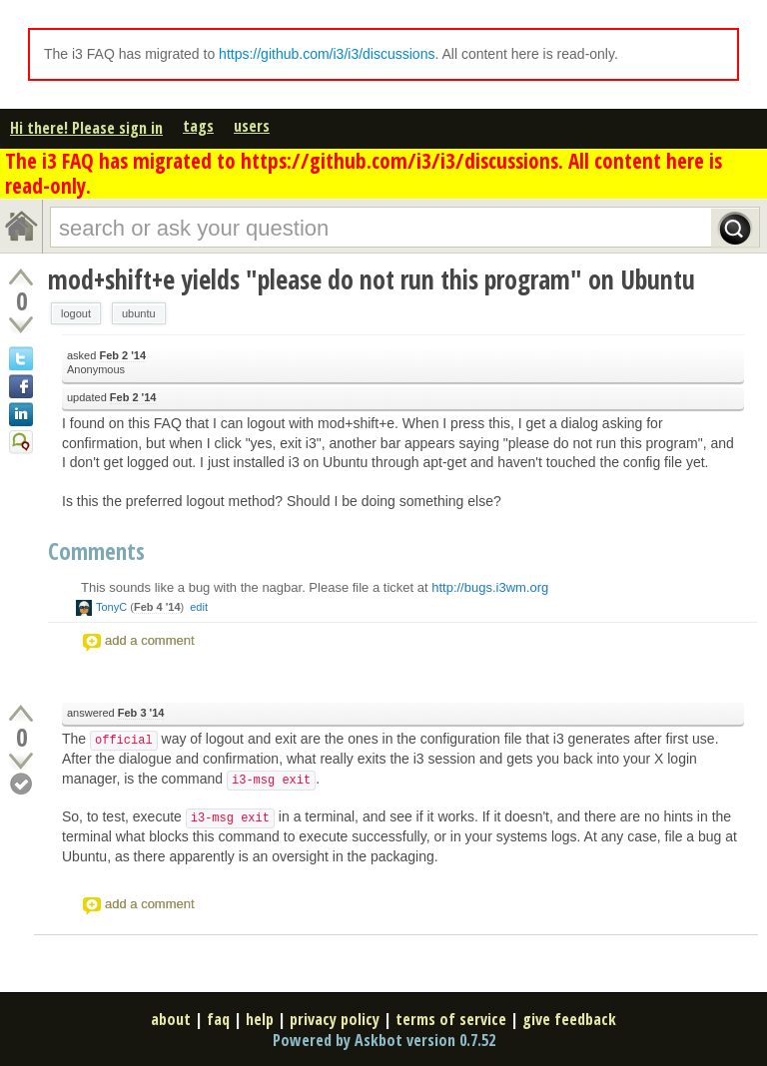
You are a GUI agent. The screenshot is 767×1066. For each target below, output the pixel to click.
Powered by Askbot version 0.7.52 (384, 1040)
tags (198, 126)
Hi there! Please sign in (86, 128)
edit (199, 607)
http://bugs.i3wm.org (489, 587)
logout (76, 313)
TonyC (111, 607)
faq (218, 1019)
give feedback (569, 1019)
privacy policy (335, 1019)
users (252, 126)
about (171, 1019)
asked (106, 355)
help (260, 1019)
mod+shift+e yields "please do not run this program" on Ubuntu (371, 279)
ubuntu (139, 313)
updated (111, 397)
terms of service (450, 1019)
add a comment (150, 640)
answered (115, 713)
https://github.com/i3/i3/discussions (326, 54)
